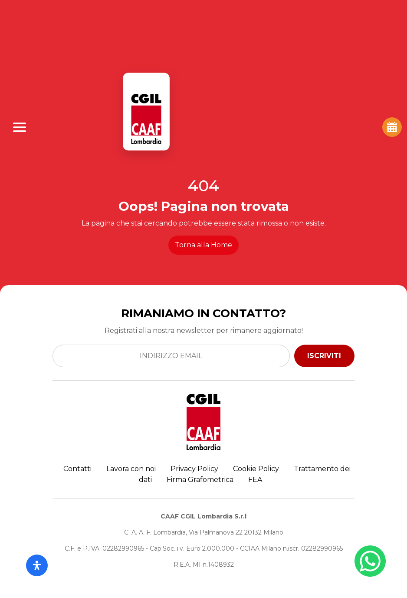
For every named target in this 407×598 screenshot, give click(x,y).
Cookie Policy (256, 469)
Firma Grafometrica (200, 479)
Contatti (77, 469)
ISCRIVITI (324, 356)
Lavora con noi (131, 469)
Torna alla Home (203, 245)
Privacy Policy (194, 469)
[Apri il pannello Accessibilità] (37, 565)
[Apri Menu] (19, 127)
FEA (255, 479)
